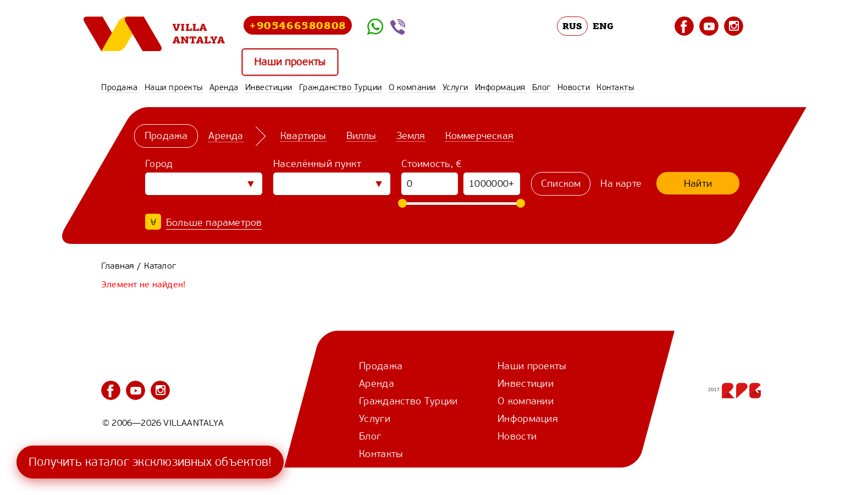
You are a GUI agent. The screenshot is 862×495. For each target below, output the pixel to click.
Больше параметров (214, 222)
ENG (603, 26)
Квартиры (303, 136)
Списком (561, 183)
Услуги (455, 87)
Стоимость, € (431, 164)
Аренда (224, 87)
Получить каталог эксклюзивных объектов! (150, 462)
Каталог (160, 265)
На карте (621, 183)
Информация (500, 87)
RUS (572, 26)
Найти (698, 183)
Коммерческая (479, 136)
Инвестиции (268, 87)
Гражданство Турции (340, 87)
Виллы (361, 136)
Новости (573, 87)
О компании (412, 87)
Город (159, 164)
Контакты (615, 87)
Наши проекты (290, 62)
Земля (411, 136)
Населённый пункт (317, 164)
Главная (117, 265)
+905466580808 (297, 25)
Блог (541, 87)
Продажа (119, 87)
